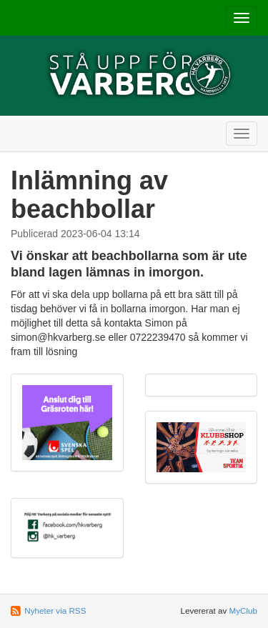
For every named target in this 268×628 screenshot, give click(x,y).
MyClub (243, 610)
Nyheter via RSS (55, 610)
